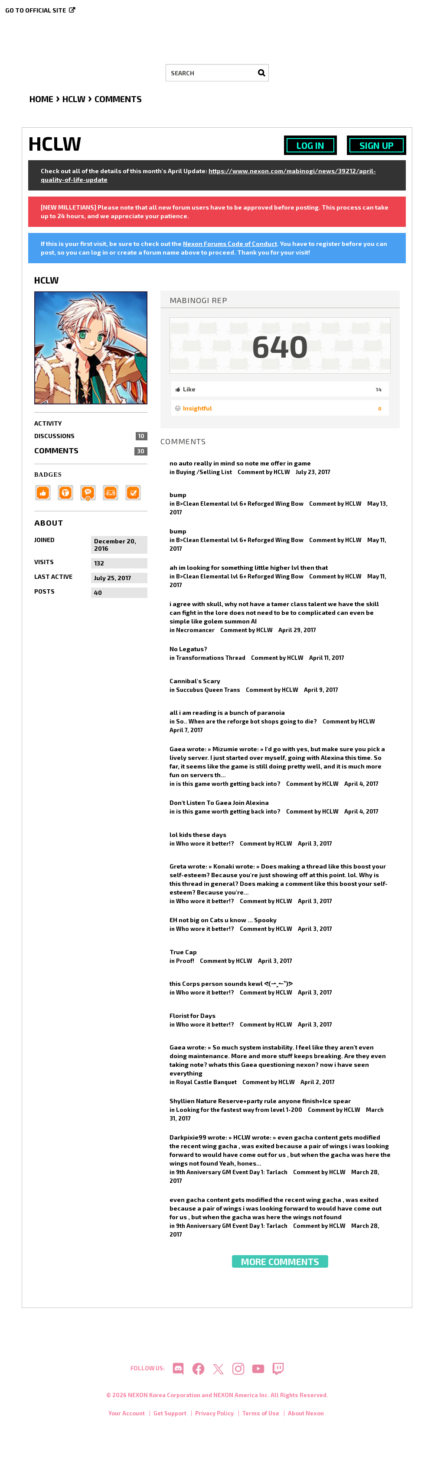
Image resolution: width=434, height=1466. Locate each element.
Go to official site (35, 10)
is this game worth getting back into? (228, 783)
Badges (48, 474)
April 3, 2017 (315, 843)
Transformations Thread (210, 657)
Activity (48, 423)
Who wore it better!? (205, 843)
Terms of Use (260, 1414)
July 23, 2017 (313, 471)
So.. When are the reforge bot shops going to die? (246, 721)
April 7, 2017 (186, 730)
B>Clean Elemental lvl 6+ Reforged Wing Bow (239, 503)
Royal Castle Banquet (206, 1082)
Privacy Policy (214, 1414)
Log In (310, 145)
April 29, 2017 (297, 629)
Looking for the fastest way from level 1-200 (239, 1109)
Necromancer (195, 629)
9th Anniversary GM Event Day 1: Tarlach (231, 1172)
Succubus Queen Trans (208, 689)
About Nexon (306, 1414)
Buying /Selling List (204, 471)
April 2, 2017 (317, 1082)
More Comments (280, 1261)
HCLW (282, 471)
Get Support (169, 1414)
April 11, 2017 (326, 657)
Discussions (90, 436)
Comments (90, 450)
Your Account (126, 1414)
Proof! (185, 960)
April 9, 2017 (321, 689)
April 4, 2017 (361, 783)
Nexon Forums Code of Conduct (230, 243)
